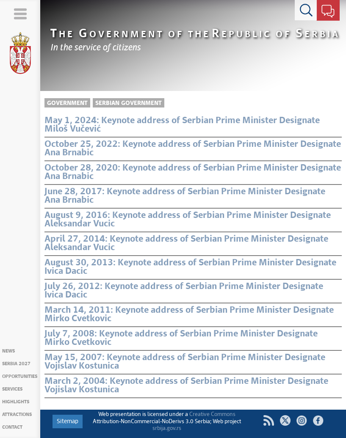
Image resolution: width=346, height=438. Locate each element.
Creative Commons (212, 414)
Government (67, 103)
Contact (12, 427)
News (8, 351)
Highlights (15, 401)
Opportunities (19, 376)
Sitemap (67, 421)
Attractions (17, 414)
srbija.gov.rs (166, 428)
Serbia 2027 (16, 363)
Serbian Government (128, 103)
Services (12, 389)
